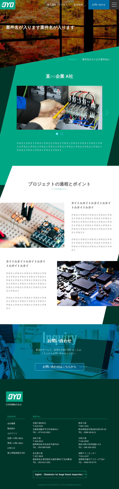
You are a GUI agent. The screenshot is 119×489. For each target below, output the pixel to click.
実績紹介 (72, 59)
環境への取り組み (15, 443)
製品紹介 (11, 428)
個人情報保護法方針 (16, 453)
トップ (60, 59)
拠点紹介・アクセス (57, 4)
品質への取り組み (15, 438)
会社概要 (11, 423)
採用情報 (78, 4)
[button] (57, 134)
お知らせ (11, 448)
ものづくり (12, 433)
